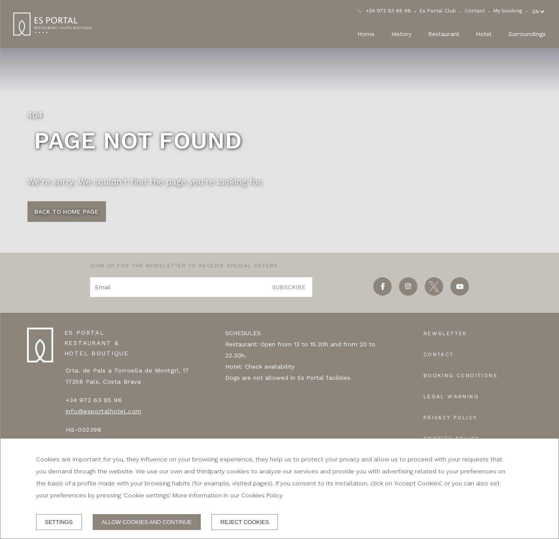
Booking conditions (460, 375)
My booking (507, 11)
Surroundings (527, 33)
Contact (475, 11)
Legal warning (451, 397)
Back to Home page (66, 211)
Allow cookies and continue (147, 522)
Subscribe (288, 287)
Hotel (484, 33)
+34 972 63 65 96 (388, 11)
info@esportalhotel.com (104, 411)
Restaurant (443, 33)
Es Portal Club (438, 11)
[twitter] (434, 292)
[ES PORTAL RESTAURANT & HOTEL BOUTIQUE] (52, 24)
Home (366, 33)
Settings (59, 522)
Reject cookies (245, 522)
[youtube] (459, 292)
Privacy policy (450, 418)
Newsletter (445, 333)
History (401, 33)
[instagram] (408, 292)
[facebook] (382, 292)
